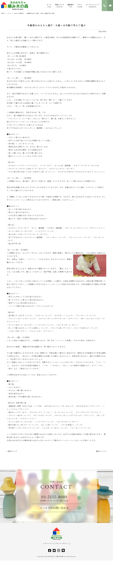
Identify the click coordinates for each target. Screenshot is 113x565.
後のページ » (101, 451)
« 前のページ (12, 451)
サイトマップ (49, 548)
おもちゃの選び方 (19, 13)
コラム (9, 13)
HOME (3, 13)
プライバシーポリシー (61, 548)
